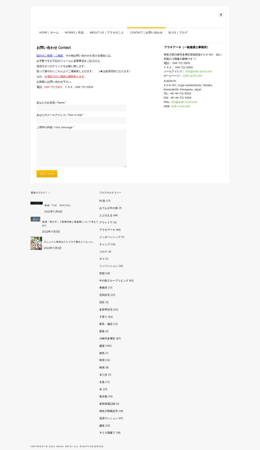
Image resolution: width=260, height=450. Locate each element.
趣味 (102, 425)
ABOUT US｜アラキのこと (107, 32)
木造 (102, 382)
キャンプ (104, 244)
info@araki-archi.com (199, 71)
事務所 (103, 287)
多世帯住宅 (106, 309)
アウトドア (106, 222)
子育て (103, 316)
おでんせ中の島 (108, 208)
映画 (102, 367)
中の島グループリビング (113, 280)
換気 (102, 353)
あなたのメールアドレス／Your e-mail (60, 114)
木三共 (103, 374)
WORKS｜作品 (74, 32)
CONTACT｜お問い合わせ (146, 32)
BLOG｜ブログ (178, 32)
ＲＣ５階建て (107, 432)
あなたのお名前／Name (52, 102)
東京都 (103, 396)
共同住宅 (104, 294)
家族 (102, 331)
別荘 (102, 302)
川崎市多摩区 (107, 338)
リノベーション (108, 266)
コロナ (103, 251)
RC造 (102, 200)
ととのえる (106, 215)
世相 (102, 273)
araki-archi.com (192, 75)
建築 (102, 345)
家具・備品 (106, 323)
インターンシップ (109, 237)
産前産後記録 (107, 403)
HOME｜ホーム (49, 32)
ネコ (102, 258)
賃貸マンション (108, 418)
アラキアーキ (107, 229)
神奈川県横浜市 (108, 411)
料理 (102, 360)
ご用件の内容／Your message (55, 127)
